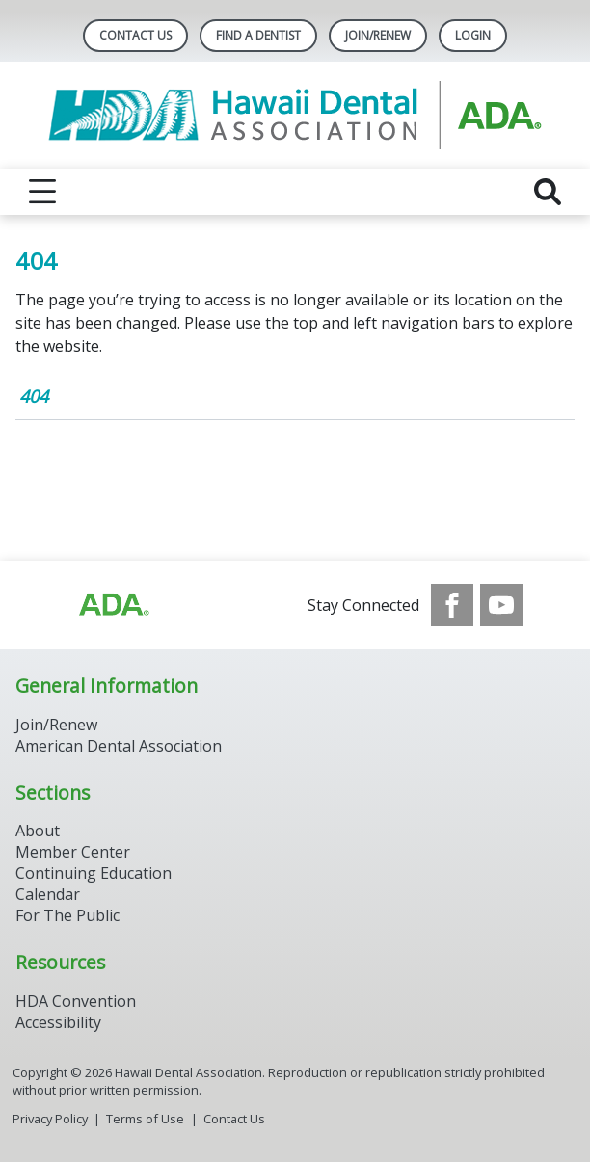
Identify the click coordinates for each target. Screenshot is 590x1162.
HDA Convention (75, 1001)
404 (33, 396)
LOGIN (473, 35)
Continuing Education (93, 873)
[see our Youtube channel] (501, 605)
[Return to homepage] (295, 115)
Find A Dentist (258, 35)
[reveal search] (548, 192)
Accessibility (58, 1022)
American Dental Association (118, 745)
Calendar (47, 894)
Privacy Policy (50, 1118)
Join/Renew (378, 35)
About (37, 830)
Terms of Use (145, 1118)
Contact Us (135, 35)
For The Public (67, 915)
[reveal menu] (42, 192)
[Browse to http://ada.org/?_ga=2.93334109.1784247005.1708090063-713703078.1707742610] (112, 605)
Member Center (72, 851)
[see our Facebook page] (452, 605)
